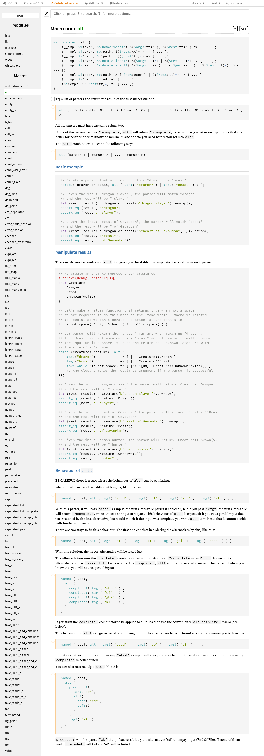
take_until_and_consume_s (23, 643)
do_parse (11, 206)
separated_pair (15, 529)
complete (11, 152)
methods (11, 48)
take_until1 (12, 625)
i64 (7, 308)
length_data (13, 350)
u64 (7, 745)
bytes (8, 122)
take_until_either (16, 649)
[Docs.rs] (10, 3)
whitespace (12, 66)
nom (20, 15)
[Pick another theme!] (46, 14)
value (8, 751)
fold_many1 (12, 284)
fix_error (10, 266)
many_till (11, 380)
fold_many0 (13, 278)
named (9, 409)
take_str (10, 589)
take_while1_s (14, 691)
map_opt (11, 391)
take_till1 (11, 601)
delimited (11, 200)
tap (7, 709)
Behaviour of (74, 470)
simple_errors (14, 54)
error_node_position (18, 224)
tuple (8, 727)
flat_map (11, 272)
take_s (9, 583)
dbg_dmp (11, 194)
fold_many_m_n (15, 290)
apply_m (10, 110)
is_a (8, 314)
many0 (9, 362)
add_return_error (16, 86)
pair (7, 457)
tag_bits (10, 547)
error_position (14, 230)
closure (10, 146)
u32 (7, 739)
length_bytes (13, 338)
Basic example (69, 167)
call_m (9, 134)
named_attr (12, 421)
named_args (13, 415)
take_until (11, 619)
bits (7, 36)
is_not (9, 326)
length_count (13, 344)
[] (236, 29)
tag (7, 541)
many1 (9, 368)
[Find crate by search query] (246, 3)
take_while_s (13, 703)
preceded (11, 481)
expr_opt (10, 254)
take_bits (11, 577)
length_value (13, 356)
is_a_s (9, 320)
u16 (7, 733)
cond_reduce (13, 164)
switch (9, 535)
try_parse (11, 721)
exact (8, 248)
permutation (13, 475)
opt (7, 445)
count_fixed (12, 182)
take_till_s (12, 613)
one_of (9, 439)
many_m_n (12, 374)
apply (8, 104)
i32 (7, 302)
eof (7, 218)
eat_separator (14, 212)
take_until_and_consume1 (22, 637)
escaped (10, 236)
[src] (244, 29)
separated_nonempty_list (22, 517)
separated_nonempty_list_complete (23, 523)
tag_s (8, 565)
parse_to (11, 463)
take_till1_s (12, 607)
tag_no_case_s (15, 559)
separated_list (14, 505)
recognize (11, 487)
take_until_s (13, 673)
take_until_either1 (17, 655)
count (9, 176)
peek (8, 469)
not (7, 433)
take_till (10, 595)
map (8, 385)
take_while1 (13, 685)
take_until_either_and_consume (23, 661)
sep (7, 499)
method (10, 403)
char (8, 140)
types (8, 60)
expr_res (10, 260)
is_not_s (10, 332)
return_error (13, 493)
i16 (7, 296)
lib (6, 42)
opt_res (10, 451)
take (8, 571)
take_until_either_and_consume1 (23, 667)
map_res (10, 397)
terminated (12, 715)
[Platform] (94, 3)
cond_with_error (15, 170)
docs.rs (196, 3)
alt (7, 92)
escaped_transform (18, 242)
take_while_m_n (15, 697)
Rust (214, 3)
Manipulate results (73, 252)
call (7, 128)
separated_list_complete (21, 511)
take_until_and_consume (21, 631)
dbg (7, 188)
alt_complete (13, 98)
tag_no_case (13, 553)
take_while (12, 679)
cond (8, 158)
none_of (10, 427)
